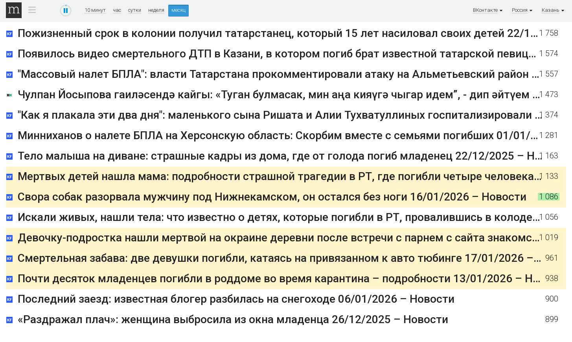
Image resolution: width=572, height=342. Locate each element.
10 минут (95, 10)
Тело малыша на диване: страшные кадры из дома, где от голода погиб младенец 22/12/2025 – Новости (295, 155)
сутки (134, 10)
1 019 (548, 237)
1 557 (548, 74)
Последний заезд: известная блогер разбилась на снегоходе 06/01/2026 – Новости (236, 298)
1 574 (548, 53)
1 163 (548, 156)
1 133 (548, 176)
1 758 (548, 33)
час (117, 10)
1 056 (548, 217)
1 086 (548, 196)
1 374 (548, 115)
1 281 (548, 135)
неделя (156, 10)
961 (551, 258)
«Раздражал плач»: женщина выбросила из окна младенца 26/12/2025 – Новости (233, 319)
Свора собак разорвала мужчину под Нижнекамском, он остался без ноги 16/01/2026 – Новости (272, 196)
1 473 (548, 94)
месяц (178, 10)
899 (551, 319)
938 (551, 278)
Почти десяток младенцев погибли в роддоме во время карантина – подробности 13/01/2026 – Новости (294, 278)
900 (551, 299)
